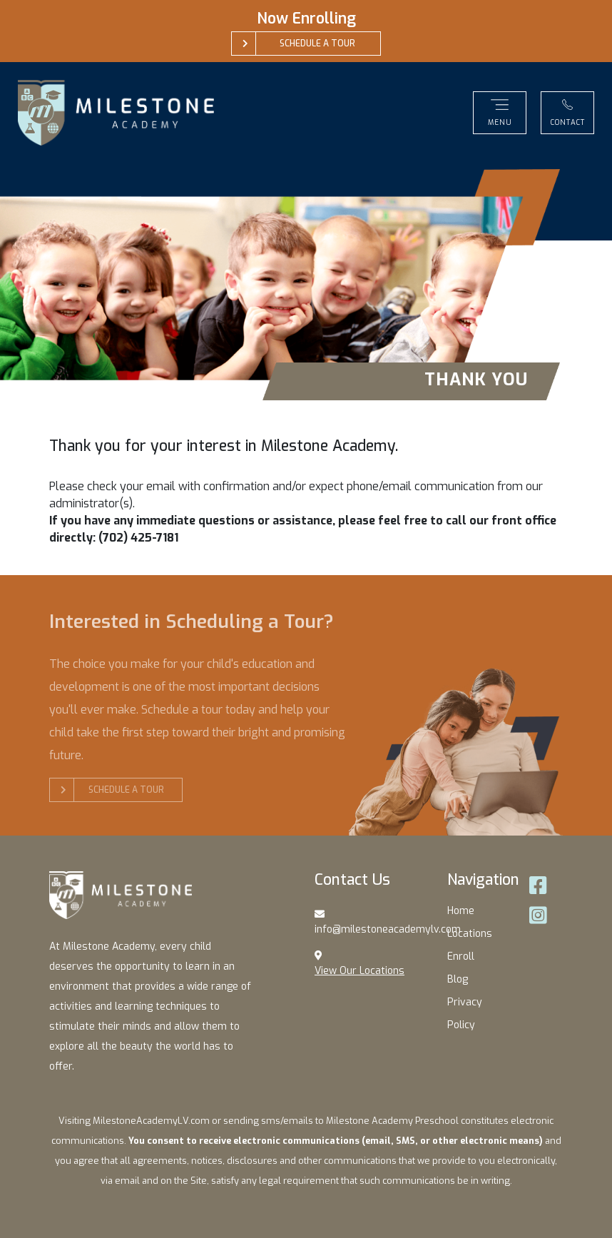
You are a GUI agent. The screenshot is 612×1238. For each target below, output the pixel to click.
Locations (469, 933)
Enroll (460, 956)
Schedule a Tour (112, 789)
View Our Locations (359, 971)
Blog (457, 979)
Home (460, 911)
